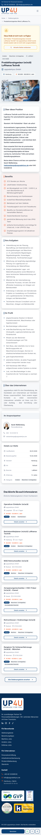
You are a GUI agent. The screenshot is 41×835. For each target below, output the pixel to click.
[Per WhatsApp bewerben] (27, 831)
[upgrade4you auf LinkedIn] (2, 723)
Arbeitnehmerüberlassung (11, 758)
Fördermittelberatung (9, 761)
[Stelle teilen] (37, 831)
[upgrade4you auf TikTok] (13, 723)
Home (3, 18)
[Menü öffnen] (37, 11)
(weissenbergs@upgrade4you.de (16, 165)
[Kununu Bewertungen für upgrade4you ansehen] (24, 808)
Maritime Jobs (7, 739)
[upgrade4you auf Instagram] (6, 723)
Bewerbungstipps (8, 736)
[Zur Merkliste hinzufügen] (32, 831)
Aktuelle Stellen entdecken (20, 47)
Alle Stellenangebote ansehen (20, 680)
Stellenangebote (13, 18)
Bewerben (13, 831)
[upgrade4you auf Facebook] (9, 723)
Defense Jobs (7, 745)
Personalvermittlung (9, 755)
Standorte (5, 764)
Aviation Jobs (6, 742)
